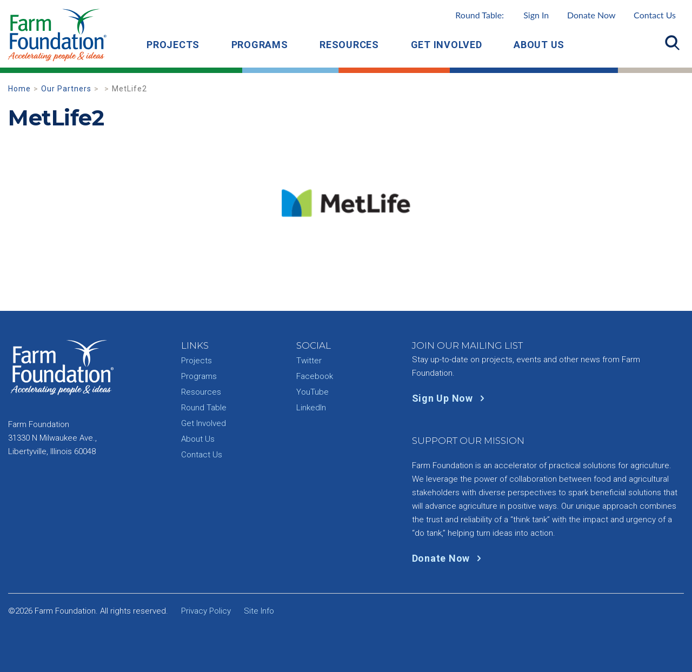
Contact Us (655, 15)
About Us (539, 44)
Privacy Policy (206, 611)
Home (19, 88)
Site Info (259, 611)
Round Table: (502, 15)
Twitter (309, 360)
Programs (259, 44)
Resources (349, 44)
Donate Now (591, 15)
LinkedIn (311, 407)
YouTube (312, 392)
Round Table (204, 407)
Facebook (314, 376)
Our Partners (66, 88)
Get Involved (446, 44)
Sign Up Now (450, 398)
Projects (173, 44)
